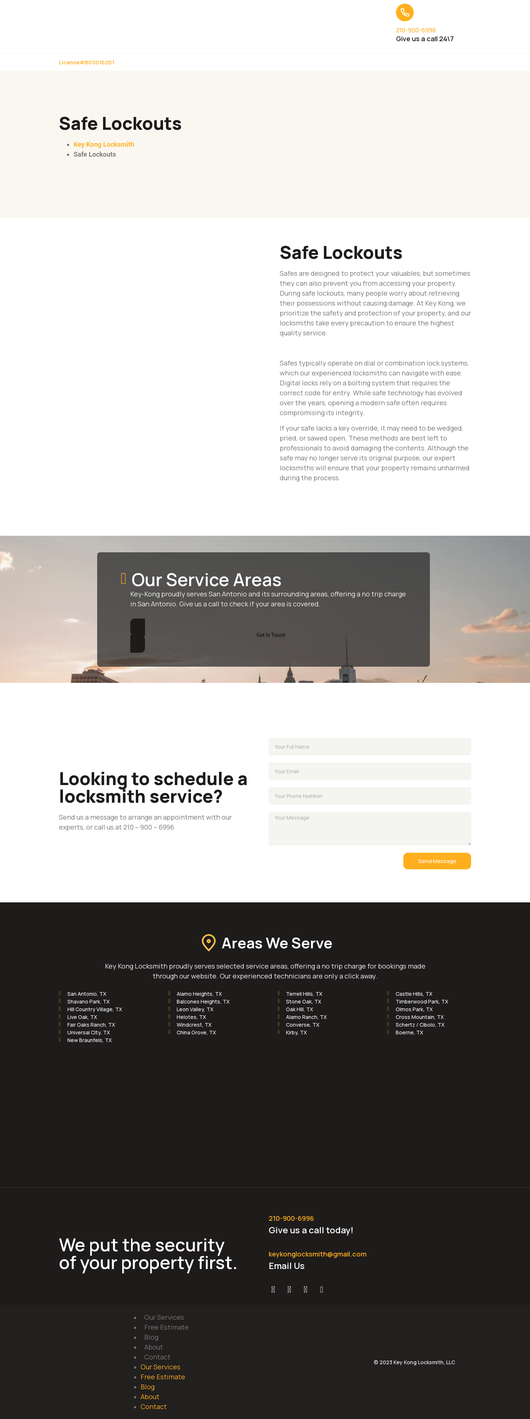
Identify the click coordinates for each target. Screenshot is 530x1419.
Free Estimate (166, 1327)
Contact (157, 1356)
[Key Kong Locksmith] (265, 1106)
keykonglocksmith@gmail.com (318, 1253)
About (153, 1347)
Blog (151, 1337)
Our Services (164, 1317)
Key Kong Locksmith (104, 144)
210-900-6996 (416, 30)
